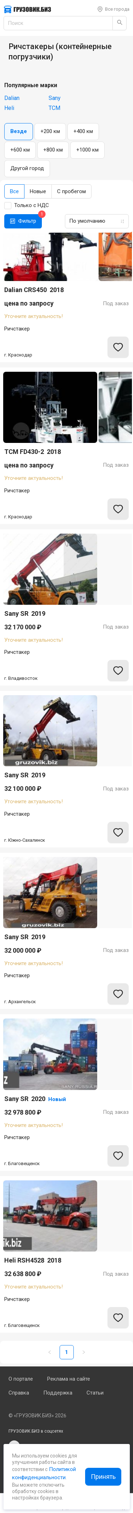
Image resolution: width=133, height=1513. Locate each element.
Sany (55, 98)
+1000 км (87, 150)
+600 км (20, 150)
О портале (21, 1379)
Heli (9, 108)
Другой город (27, 168)
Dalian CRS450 (34, 290)
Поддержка (57, 1393)
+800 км (53, 150)
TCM (54, 108)
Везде (18, 131)
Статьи (95, 1393)
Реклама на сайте (68, 1379)
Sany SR (24, 613)
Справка (19, 1393)
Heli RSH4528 (32, 1260)
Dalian (12, 98)
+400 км (83, 131)
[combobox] (94, 221)
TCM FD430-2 (32, 451)
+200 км (50, 131)
